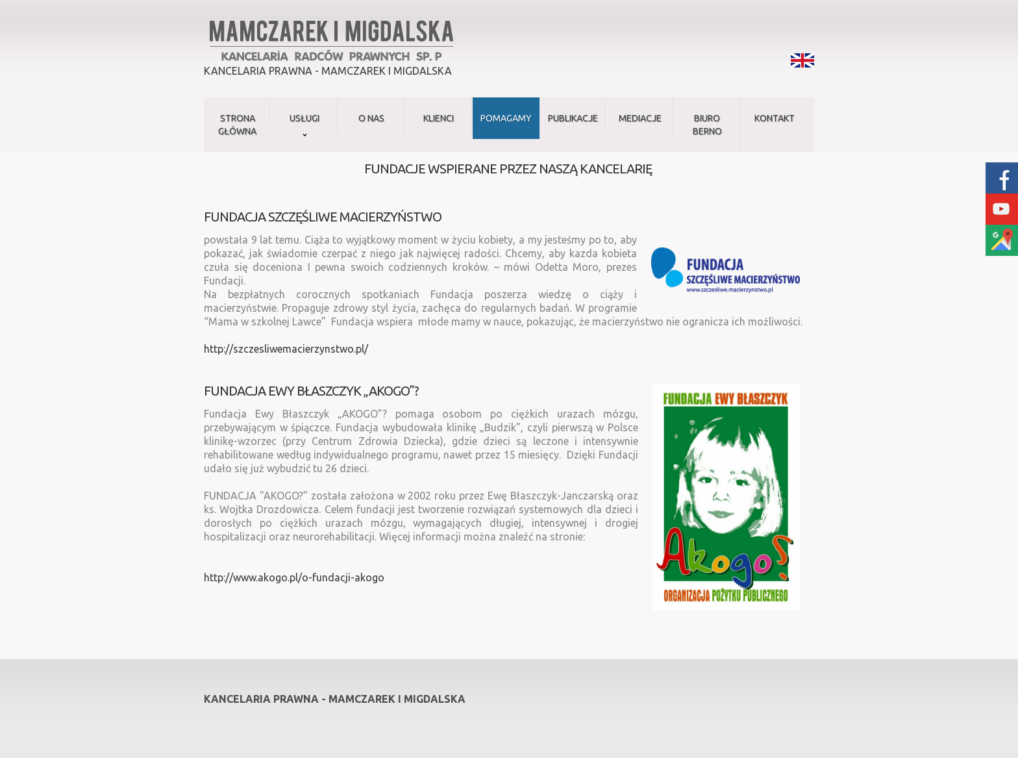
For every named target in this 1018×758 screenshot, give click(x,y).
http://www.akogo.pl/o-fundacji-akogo (294, 577)
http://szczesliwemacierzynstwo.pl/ (286, 349)
